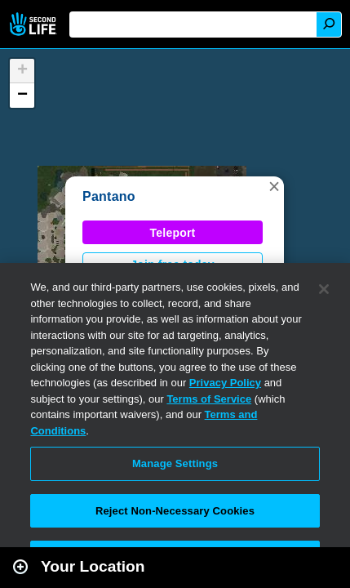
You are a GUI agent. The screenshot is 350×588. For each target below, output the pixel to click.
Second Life (34, 24)
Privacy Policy (225, 382)
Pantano (108, 196)
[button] (274, 186)
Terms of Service (208, 399)
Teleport (173, 232)
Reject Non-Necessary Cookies (175, 511)
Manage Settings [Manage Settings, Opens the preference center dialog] (175, 463)
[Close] (324, 289)
